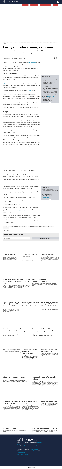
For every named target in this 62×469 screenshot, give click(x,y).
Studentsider (33, 5)
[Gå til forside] (11, 1)
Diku (30, 90)
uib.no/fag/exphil (46, 197)
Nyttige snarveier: (16, 5)
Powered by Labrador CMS (31, 467)
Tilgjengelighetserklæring (22, 452)
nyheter (44, 226)
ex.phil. (9, 226)
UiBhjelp (55, 5)
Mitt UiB (5, 137)
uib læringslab (50, 226)
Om (54, 1)
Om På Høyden (25, 445)
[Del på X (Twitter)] (56, 58)
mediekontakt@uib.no (33, 449)
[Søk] (58, 2)
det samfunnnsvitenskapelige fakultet (19, 226)
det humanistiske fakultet (33, 226)
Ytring (51, 1)
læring (40, 226)
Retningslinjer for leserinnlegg (35, 445)
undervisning (6, 228)
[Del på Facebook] (54, 58)
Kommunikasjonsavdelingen (30, 450)
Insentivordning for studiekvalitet (28, 92)
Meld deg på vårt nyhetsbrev (22, 454)
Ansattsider (25, 5)
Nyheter (41, 1)
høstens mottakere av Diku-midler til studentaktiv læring (19, 211)
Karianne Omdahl (32, 62)
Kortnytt (46, 1)
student (5, 226)
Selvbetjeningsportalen (45, 5)
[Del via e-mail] (58, 58)
